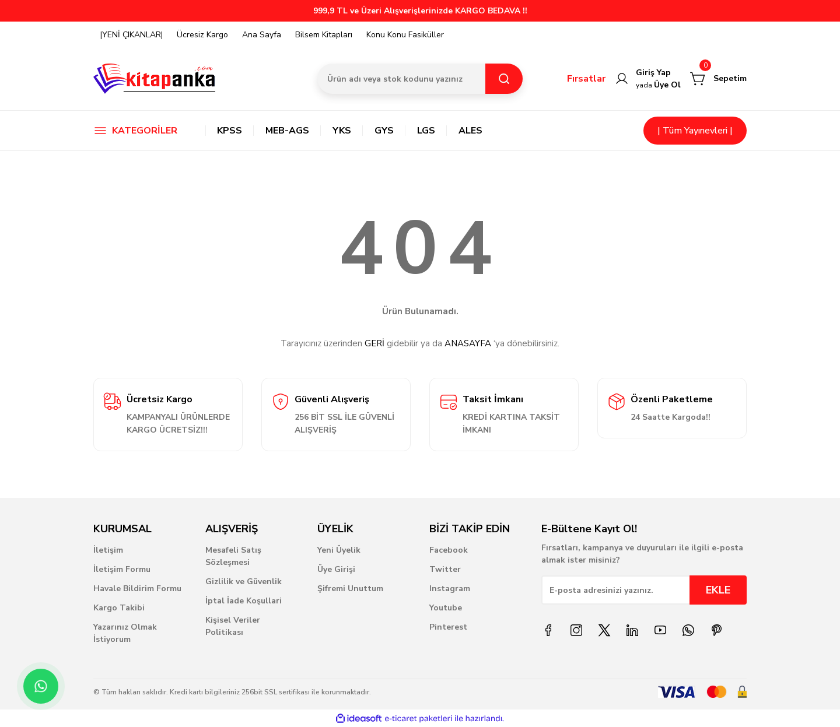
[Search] (420, 79)
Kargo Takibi (119, 607)
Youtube (445, 607)
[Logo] (154, 79)
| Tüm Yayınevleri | (695, 130)
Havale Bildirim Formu (137, 588)
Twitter (445, 569)
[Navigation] (140, 130)
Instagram (449, 588)
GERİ (374, 343)
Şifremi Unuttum (350, 588)
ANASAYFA (467, 343)
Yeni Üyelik (338, 550)
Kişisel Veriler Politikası (232, 626)
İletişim (108, 550)
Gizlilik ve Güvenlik (243, 581)
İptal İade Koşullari (243, 600)
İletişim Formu (121, 569)
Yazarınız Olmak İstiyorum (125, 633)
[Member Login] (648, 78)
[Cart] (718, 79)
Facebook (448, 550)
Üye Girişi (336, 569)
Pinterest (448, 627)
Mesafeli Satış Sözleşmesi (233, 556)
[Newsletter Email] (644, 590)
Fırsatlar (586, 78)
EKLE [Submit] (718, 590)
